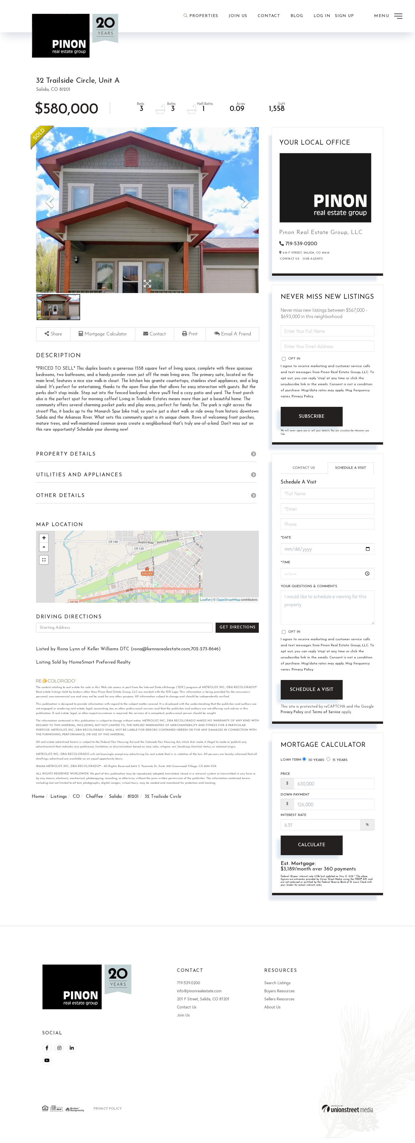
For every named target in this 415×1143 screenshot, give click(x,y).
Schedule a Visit (350, 468)
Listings (58, 808)
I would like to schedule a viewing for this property (327, 609)
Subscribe (312, 417)
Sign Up (344, 16)
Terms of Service (327, 714)
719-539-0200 (301, 244)
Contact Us (289, 259)
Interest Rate (293, 818)
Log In (322, 16)
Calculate (311, 849)
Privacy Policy (302, 397)
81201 (133, 808)
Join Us (183, 1019)
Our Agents (312, 259)
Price (285, 776)
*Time (285, 564)
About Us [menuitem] (272, 1011)
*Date (286, 539)
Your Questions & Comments (309, 588)
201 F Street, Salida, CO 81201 (203, 1003)
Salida (115, 808)
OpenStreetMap (228, 611)
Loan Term (291, 761)
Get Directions (237, 639)
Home (38, 808)
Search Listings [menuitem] (277, 986)
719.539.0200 (188, 986)
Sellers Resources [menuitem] (279, 1003)
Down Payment (295, 797)
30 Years (313, 761)
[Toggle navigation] (388, 16)
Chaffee (94, 808)
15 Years (337, 761)
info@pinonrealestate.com (199, 994)
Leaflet (205, 611)
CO (76, 808)
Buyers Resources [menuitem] (279, 994)
